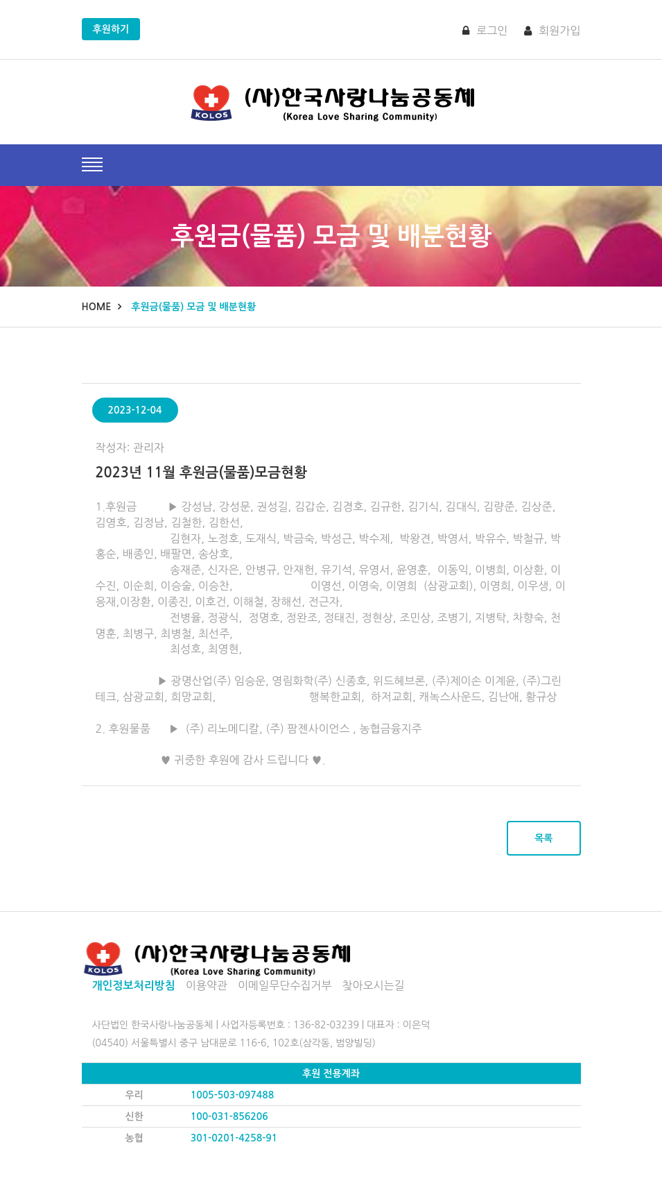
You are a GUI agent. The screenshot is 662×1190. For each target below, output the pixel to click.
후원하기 (111, 29)
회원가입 (552, 30)
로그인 (484, 30)
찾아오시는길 (373, 985)
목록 (543, 838)
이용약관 (206, 985)
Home (97, 307)
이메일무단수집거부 (284, 985)
